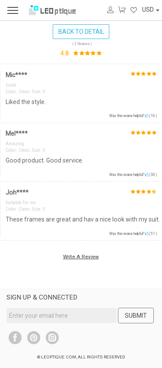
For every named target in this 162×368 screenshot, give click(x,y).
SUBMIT (136, 315)
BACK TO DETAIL (81, 31)
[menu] (12, 10)
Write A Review (81, 257)
